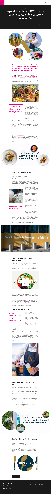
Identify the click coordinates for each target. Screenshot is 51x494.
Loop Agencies (27, 300)
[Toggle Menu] (47, 2)
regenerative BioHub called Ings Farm (30, 332)
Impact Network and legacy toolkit (30, 76)
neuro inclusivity (17, 76)
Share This (17, 476)
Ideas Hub (25, 8)
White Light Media (20, 135)
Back (5, 24)
